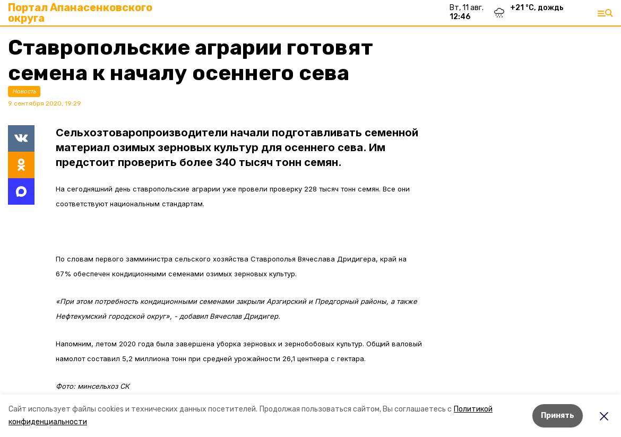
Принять (557, 415)
